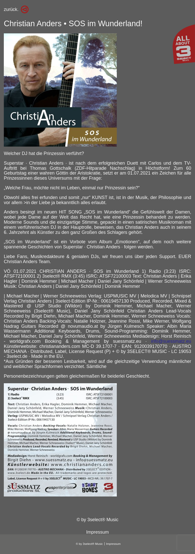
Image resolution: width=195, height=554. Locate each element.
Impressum (97, 532)
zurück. (11, 9)
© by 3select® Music (98, 519)
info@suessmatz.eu (171, 341)
